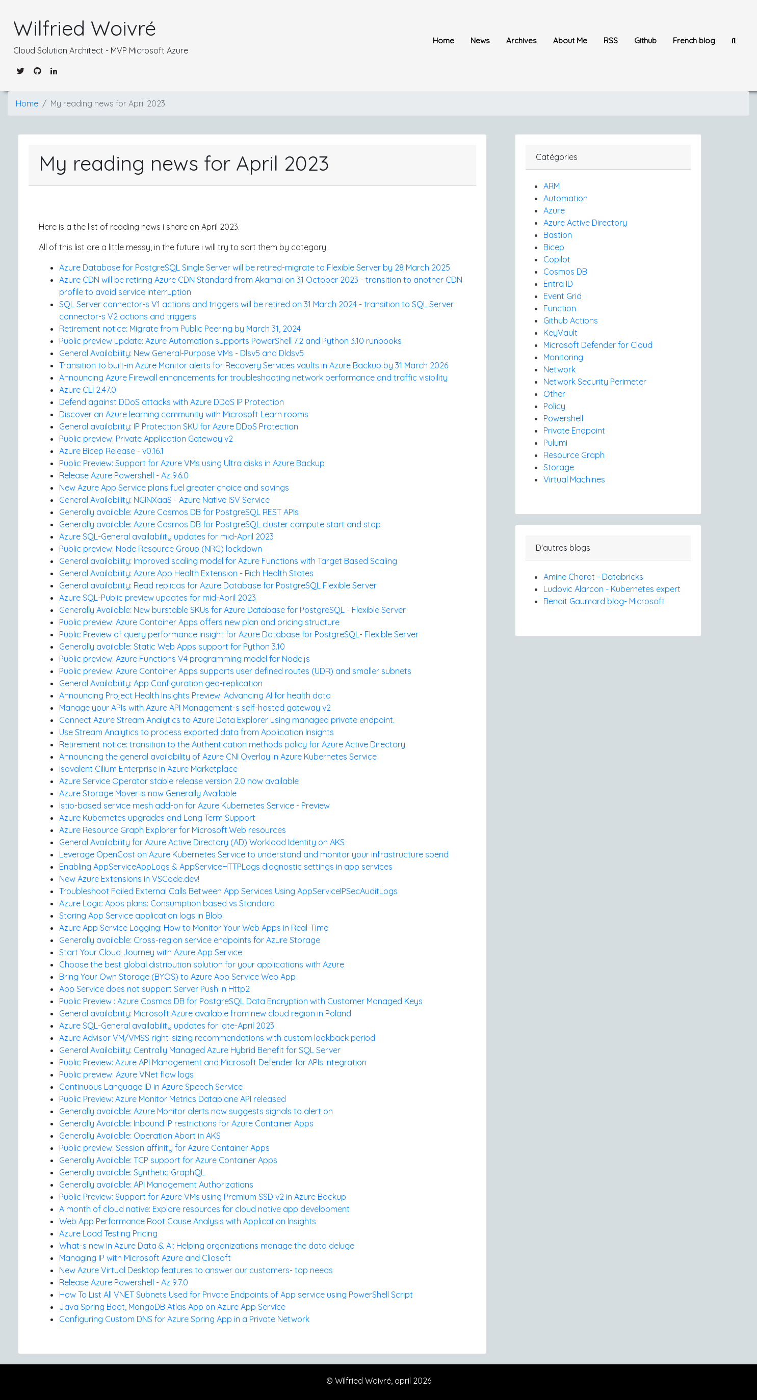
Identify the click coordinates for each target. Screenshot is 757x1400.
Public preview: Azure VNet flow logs (126, 1074)
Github (645, 40)
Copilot (556, 259)
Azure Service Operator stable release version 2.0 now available (179, 781)
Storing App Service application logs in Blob (140, 915)
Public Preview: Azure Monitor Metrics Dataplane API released (172, 1099)
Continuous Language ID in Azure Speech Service (151, 1087)
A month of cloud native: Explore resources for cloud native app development (204, 1209)
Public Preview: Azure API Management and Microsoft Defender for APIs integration (213, 1062)
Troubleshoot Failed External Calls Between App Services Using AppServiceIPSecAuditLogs (228, 891)
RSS (611, 40)
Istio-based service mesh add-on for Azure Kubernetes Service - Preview (194, 805)
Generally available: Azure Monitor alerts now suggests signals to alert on (196, 1111)
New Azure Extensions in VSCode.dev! (129, 879)
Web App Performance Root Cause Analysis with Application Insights (187, 1221)
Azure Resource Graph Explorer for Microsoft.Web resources (172, 830)
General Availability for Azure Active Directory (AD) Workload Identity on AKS (202, 842)
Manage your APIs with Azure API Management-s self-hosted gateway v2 (195, 708)
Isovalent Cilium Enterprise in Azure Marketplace (148, 769)
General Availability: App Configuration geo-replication (161, 683)
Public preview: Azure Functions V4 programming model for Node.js (184, 659)
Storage (558, 467)
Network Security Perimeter (594, 381)
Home (443, 40)
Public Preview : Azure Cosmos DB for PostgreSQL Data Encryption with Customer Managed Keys (241, 1001)
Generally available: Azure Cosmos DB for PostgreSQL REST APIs (179, 512)
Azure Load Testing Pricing (108, 1233)
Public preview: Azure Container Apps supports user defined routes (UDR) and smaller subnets (235, 671)
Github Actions (570, 320)
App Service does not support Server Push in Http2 (154, 989)
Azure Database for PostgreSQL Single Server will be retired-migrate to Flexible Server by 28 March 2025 (254, 267)
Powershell (563, 418)
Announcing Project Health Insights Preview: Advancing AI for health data (195, 695)
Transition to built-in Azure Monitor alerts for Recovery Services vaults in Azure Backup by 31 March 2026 (253, 365)
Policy (554, 406)
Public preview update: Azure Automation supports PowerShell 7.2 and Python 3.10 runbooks (230, 341)
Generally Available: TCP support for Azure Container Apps (168, 1160)
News (480, 40)
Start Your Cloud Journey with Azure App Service (150, 952)
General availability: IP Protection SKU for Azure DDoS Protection (178, 426)
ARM (551, 186)
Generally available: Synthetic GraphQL (132, 1172)
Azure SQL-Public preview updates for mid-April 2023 (157, 598)
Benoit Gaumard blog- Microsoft (604, 601)
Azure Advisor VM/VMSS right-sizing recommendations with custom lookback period (217, 1038)
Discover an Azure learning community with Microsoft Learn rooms (183, 414)
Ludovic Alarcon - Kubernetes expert (612, 589)
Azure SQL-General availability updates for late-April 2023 (166, 1025)
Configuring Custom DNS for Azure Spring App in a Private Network (184, 1319)
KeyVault (560, 333)
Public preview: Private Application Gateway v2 (146, 439)
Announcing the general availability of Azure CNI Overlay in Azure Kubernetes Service (218, 756)
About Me (570, 40)
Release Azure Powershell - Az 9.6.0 (124, 475)
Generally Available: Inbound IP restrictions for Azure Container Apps (186, 1123)
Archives (521, 40)
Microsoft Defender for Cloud (597, 345)
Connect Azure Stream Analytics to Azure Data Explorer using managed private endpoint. (227, 720)
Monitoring (563, 357)
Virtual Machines (574, 479)
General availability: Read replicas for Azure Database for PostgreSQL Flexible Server (218, 585)
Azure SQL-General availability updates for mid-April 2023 (166, 536)
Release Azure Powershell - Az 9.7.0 (123, 1282)
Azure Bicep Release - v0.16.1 (111, 451)
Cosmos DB (565, 271)
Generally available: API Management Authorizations (156, 1184)
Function (559, 308)
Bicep (553, 247)
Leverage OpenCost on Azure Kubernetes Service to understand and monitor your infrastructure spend (254, 854)
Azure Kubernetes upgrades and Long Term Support (157, 818)
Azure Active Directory (585, 223)
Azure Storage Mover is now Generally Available (148, 793)
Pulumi (555, 443)
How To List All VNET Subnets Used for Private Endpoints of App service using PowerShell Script (236, 1294)
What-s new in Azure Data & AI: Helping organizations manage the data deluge (206, 1246)
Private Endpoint (574, 430)
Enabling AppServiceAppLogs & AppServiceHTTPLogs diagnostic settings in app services (226, 866)
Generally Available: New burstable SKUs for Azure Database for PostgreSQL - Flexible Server (232, 610)
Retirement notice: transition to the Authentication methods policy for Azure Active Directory (232, 744)
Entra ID (558, 284)
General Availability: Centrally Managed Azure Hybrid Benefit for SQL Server (200, 1050)
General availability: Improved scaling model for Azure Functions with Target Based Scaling (228, 561)
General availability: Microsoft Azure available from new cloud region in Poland (205, 1013)
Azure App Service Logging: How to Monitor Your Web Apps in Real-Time (193, 928)
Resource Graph (574, 455)
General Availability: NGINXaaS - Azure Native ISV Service (164, 500)
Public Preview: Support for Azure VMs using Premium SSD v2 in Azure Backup (202, 1197)
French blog (694, 40)
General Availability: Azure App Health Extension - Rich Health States (186, 573)
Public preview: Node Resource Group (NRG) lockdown (160, 549)
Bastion (557, 235)
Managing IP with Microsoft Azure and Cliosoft (145, 1258)
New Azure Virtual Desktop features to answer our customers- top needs (196, 1270)
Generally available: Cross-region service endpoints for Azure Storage (189, 940)
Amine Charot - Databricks (593, 577)
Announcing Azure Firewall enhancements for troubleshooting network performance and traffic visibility (253, 377)
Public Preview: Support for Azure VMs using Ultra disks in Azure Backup (192, 463)
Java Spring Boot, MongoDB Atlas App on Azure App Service (172, 1307)
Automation (565, 198)
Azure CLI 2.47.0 (87, 390)
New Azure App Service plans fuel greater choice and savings (174, 487)
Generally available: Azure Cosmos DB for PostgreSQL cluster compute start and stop (220, 524)
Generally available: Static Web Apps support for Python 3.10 (172, 646)
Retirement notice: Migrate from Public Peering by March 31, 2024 (180, 329)
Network (559, 369)
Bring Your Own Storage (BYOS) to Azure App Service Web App (177, 977)
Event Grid (562, 296)
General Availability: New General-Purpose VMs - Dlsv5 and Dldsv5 (181, 353)
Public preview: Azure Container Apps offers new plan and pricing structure (199, 622)
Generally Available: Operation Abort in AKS (140, 1135)
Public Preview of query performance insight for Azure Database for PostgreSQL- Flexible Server (239, 634)
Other (554, 394)
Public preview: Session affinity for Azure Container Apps (164, 1148)
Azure (554, 210)
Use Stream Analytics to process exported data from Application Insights (196, 732)
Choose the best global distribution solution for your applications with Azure (201, 964)
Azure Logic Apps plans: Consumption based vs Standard (167, 903)
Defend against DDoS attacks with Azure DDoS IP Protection (171, 402)
